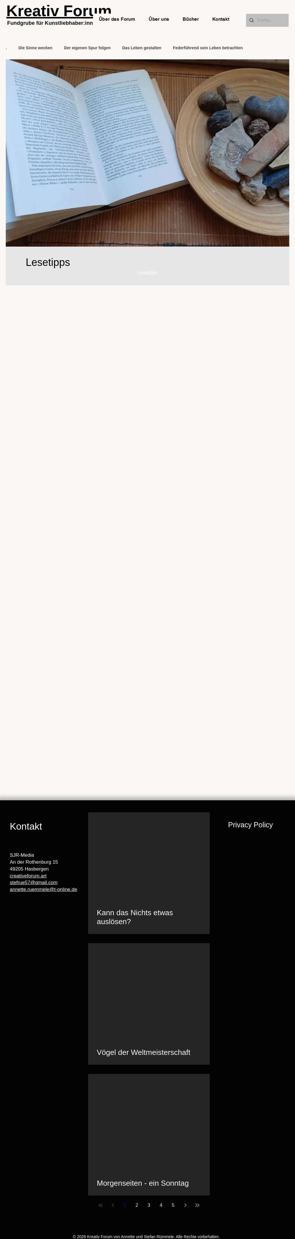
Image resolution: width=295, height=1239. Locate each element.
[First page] (100, 1205)
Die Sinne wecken (35, 48)
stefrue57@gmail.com (34, 882)
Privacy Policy (250, 825)
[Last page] (197, 1205)
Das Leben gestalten (141, 48)
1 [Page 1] (125, 1205)
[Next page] (185, 1205)
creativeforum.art (28, 876)
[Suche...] (267, 20)
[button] (117, 19)
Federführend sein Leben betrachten (208, 48)
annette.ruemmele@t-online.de (43, 889)
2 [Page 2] (137, 1205)
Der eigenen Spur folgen (87, 48)
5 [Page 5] (173, 1205)
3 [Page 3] (149, 1205)
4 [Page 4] (161, 1205)
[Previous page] (112, 1205)
